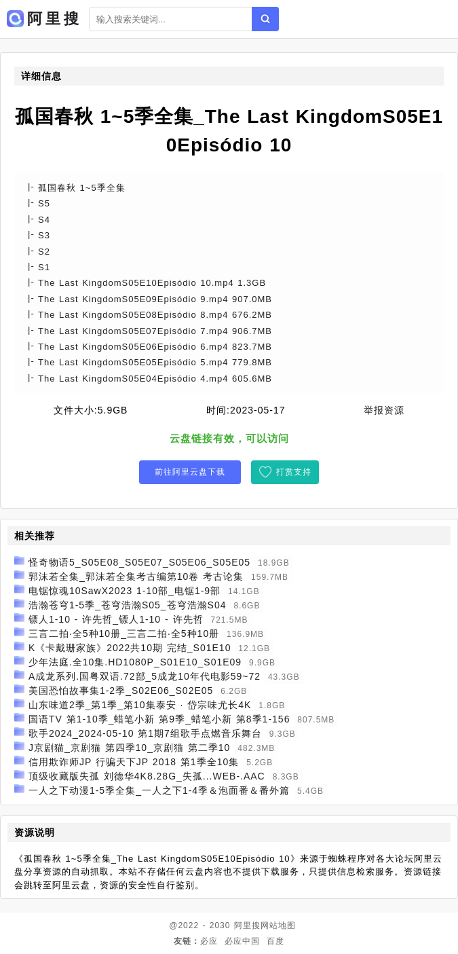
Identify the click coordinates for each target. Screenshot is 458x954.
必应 (209, 941)
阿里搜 (247, 925)
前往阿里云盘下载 (190, 472)
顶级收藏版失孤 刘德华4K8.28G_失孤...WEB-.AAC (146, 776)
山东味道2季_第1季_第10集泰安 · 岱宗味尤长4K (140, 704)
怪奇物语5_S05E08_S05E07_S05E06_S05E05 (139, 562)
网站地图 (278, 925)
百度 (275, 941)
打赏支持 (293, 472)
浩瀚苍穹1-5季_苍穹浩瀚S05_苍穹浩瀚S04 (127, 605)
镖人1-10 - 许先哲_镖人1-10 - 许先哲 (116, 619)
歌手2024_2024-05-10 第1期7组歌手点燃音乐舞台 (145, 733)
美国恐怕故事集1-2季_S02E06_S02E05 (120, 690)
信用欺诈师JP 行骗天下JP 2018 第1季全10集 (133, 761)
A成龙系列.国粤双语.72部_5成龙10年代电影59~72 (144, 676)
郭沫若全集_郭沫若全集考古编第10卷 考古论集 (136, 576)
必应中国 (242, 941)
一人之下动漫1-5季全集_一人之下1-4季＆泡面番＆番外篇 (159, 790)
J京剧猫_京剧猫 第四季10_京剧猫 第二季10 (129, 747)
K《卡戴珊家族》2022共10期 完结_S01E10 (129, 647)
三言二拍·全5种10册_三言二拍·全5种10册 (123, 633)
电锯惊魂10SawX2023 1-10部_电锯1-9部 (124, 590)
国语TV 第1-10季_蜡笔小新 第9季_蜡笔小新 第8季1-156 (159, 719)
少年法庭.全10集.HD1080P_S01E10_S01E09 (135, 662)
